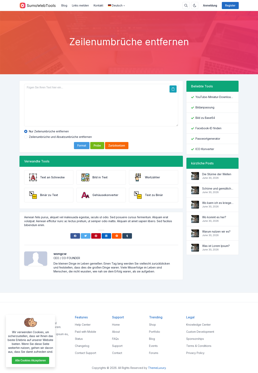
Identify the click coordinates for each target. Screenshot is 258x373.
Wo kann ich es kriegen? (218, 202)
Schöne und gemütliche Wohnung (218, 188)
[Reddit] (117, 236)
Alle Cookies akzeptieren (30, 360)
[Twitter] (85, 236)
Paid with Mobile (85, 331)
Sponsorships (195, 338)
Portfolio (154, 331)
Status (79, 338)
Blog (64, 5)
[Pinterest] (96, 236)
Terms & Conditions (198, 345)
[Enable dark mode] (194, 5)
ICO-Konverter (204, 149)
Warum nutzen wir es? (216, 231)
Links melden (80, 5)
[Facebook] (75, 236)
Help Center (83, 324)
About (116, 331)
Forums (153, 353)
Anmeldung (210, 5)
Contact (117, 353)
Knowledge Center (198, 324)
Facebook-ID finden (208, 128)
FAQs (115, 338)
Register (230, 5)
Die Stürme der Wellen (216, 174)
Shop (152, 324)
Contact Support (85, 353)
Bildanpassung (204, 107)
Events (153, 345)
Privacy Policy (195, 353)
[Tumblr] (127, 236)
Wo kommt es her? (214, 217)
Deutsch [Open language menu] (115, 5)
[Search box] (186, 5)
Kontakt (98, 5)
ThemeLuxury (157, 367)
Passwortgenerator (207, 138)
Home (116, 324)
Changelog (82, 345)
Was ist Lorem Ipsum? (216, 245)
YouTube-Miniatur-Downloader (214, 97)
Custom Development (200, 331)
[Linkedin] (106, 236)
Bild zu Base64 (205, 117)
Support (117, 345)
